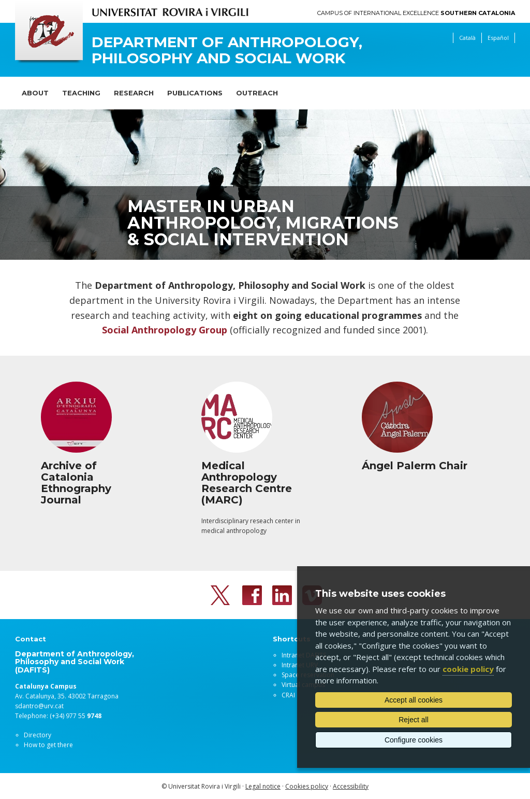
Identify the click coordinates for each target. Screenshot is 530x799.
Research (134, 93)
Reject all (414, 720)
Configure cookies (414, 740)
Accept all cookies (414, 700)
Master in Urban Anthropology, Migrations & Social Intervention (263, 222)
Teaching (81, 93)
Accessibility (351, 786)
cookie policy (468, 669)
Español (498, 37)
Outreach (257, 93)
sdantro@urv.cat (39, 706)
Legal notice (263, 786)
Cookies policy (306, 786)
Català (467, 37)
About (35, 93)
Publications (195, 93)
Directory (37, 735)
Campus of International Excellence (416, 13)
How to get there (48, 744)
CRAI (288, 695)
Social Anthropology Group (164, 330)
